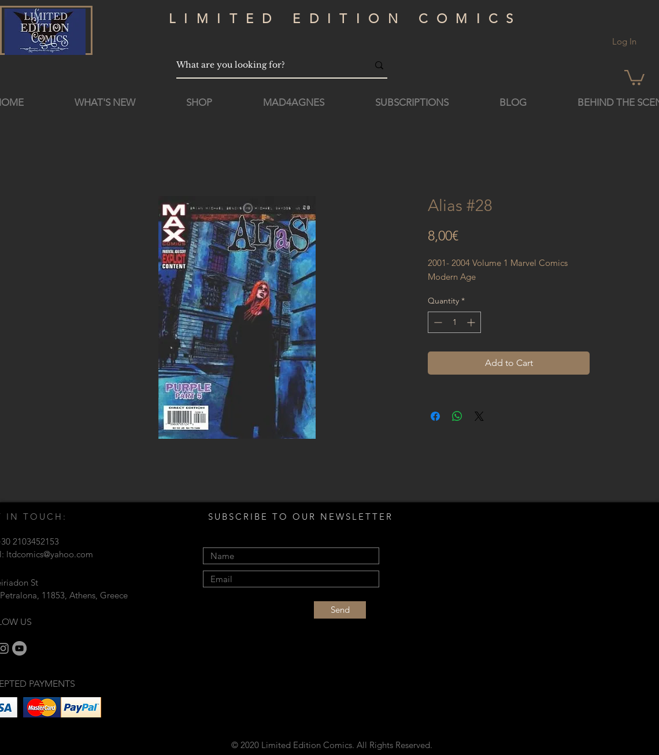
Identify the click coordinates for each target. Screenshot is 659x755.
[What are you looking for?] (263, 65)
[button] (634, 76)
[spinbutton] (454, 322)
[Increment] (472, 322)
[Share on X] (479, 416)
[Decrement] (437, 322)
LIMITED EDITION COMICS (345, 19)
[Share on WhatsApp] (457, 416)
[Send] (340, 610)
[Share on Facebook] (435, 416)
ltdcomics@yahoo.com (49, 554)
